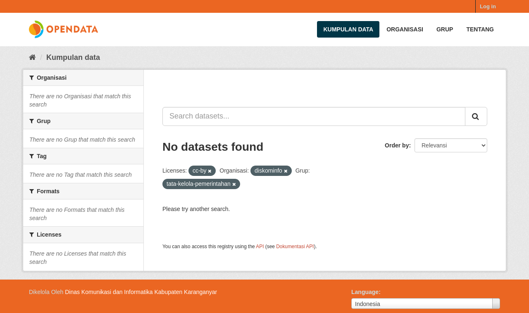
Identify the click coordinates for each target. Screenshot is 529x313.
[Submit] (476, 116)
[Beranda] (32, 57)
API (260, 246)
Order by (397, 145)
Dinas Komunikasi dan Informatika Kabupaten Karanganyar (141, 292)
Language (365, 292)
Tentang (480, 29)
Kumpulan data (348, 29)
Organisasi (404, 29)
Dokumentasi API (295, 246)
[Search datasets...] (313, 116)
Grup (444, 29)
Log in (488, 6)
